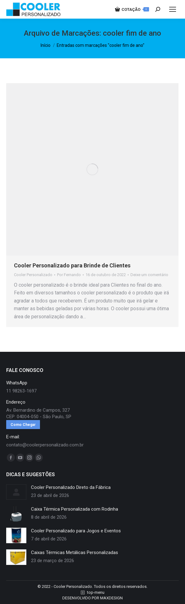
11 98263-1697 (21, 391)
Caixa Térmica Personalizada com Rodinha (74, 509)
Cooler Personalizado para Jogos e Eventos (76, 531)
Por (69, 274)
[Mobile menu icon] (172, 9)
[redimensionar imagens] (16, 492)
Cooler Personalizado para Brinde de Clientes (72, 265)
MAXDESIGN (111, 598)
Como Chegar (23, 425)
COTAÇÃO (132, 9)
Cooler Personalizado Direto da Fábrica (71, 487)
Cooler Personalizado (33, 274)
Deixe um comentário (149, 274)
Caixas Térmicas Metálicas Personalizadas (74, 552)
